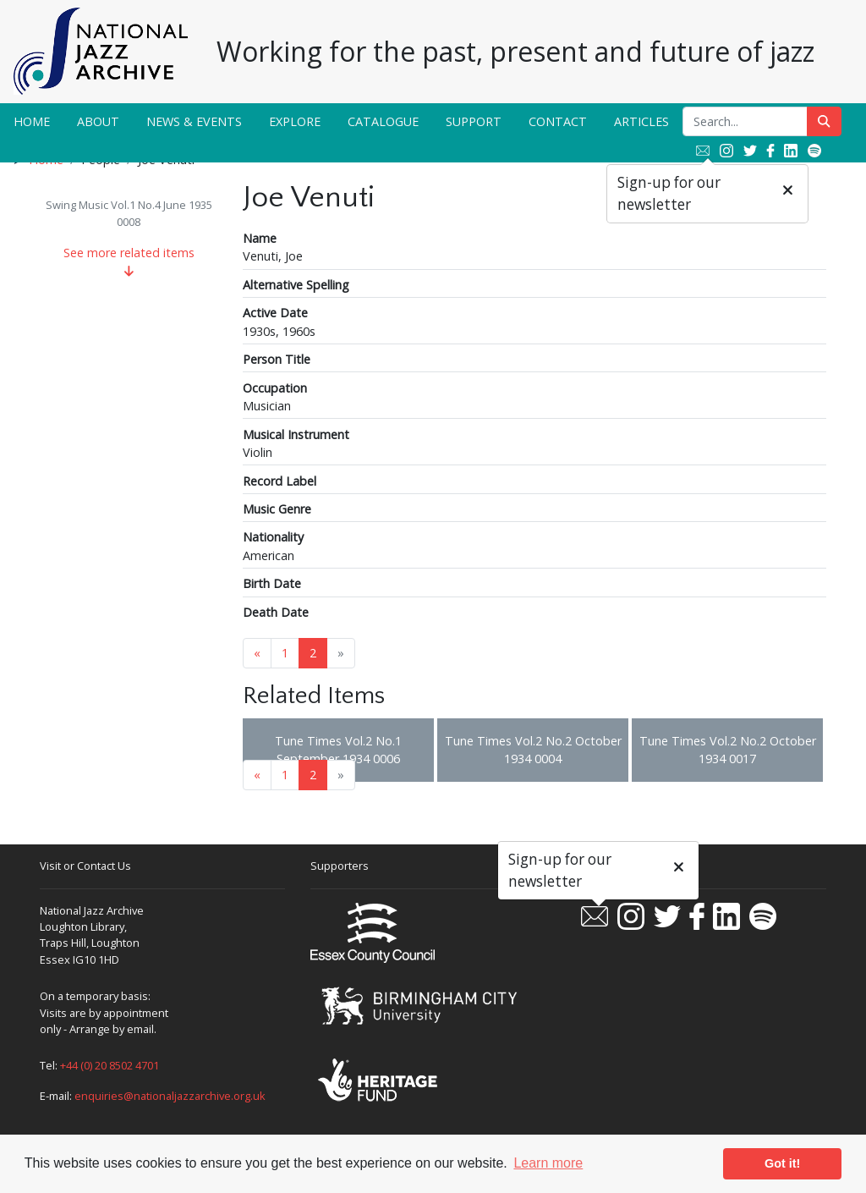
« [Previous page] (257, 653)
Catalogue (383, 121)
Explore (295, 121)
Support (474, 121)
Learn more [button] (548, 1163)
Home (32, 121)
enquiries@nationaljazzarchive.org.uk (170, 1095)
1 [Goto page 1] (285, 653)
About (98, 121)
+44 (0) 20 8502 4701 (109, 1065)
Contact (558, 121)
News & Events (194, 121)
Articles (641, 121)
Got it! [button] (782, 1163)
